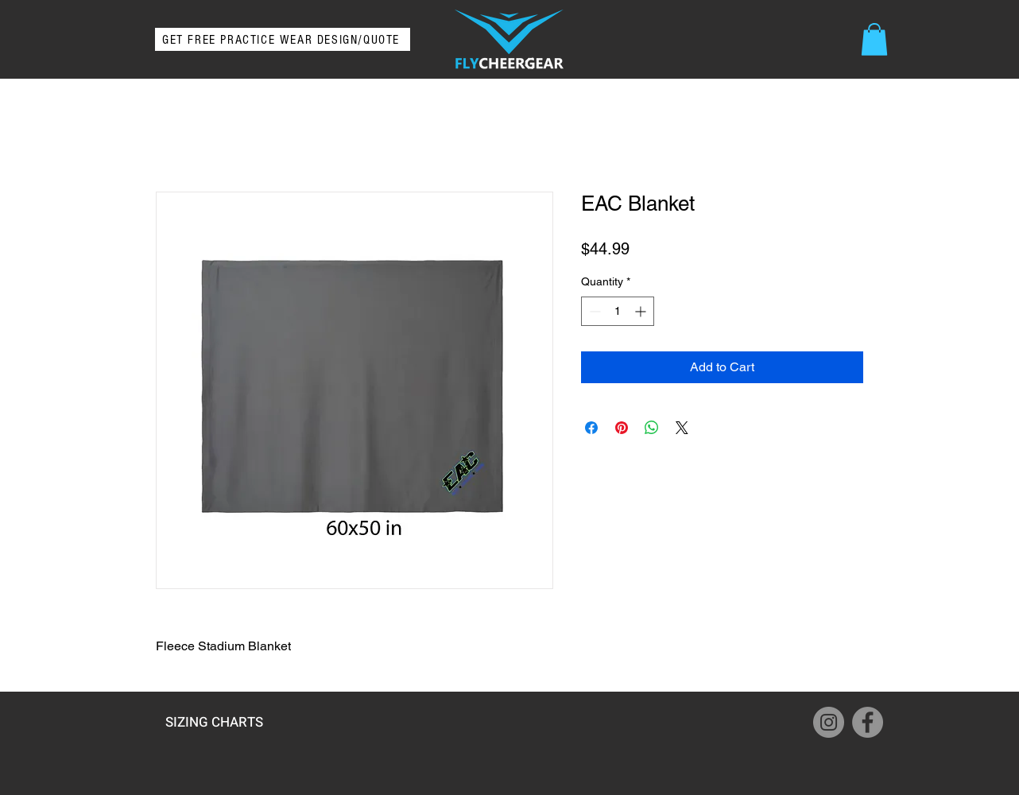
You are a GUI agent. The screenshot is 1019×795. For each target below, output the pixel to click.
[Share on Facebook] (591, 427)
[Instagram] (828, 722)
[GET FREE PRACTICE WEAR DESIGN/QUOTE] (282, 39)
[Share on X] (682, 427)
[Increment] (642, 311)
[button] (874, 39)
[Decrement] (593, 311)
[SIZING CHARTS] (213, 722)
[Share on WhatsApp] (651, 427)
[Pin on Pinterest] (621, 427)
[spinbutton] (617, 311)
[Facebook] (867, 722)
